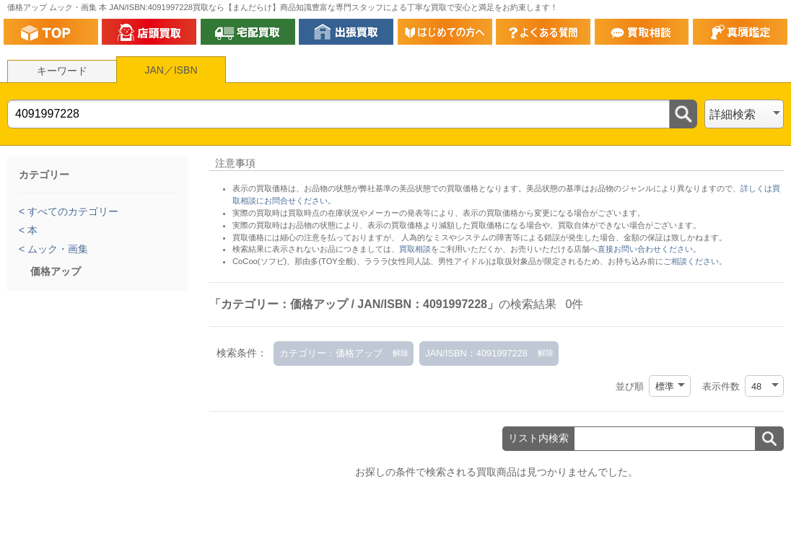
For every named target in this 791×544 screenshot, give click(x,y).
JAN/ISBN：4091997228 (476, 353)
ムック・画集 (56, 249)
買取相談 (415, 249)
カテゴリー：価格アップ (331, 353)
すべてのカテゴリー (71, 211)
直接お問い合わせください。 (649, 249)
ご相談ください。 (695, 261)
